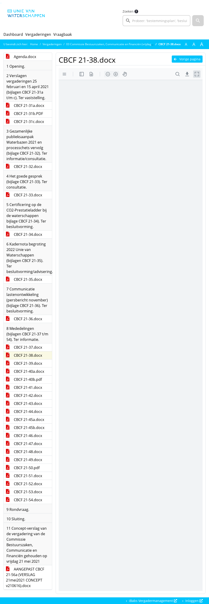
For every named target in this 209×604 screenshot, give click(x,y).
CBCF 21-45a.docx (25, 419)
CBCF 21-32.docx (24, 166)
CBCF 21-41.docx (24, 387)
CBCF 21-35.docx (24, 279)
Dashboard (13, 34)
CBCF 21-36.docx (24, 318)
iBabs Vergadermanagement (152, 600)
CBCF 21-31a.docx (25, 105)
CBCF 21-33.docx (24, 195)
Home (34, 44)
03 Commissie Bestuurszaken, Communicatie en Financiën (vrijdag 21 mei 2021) (117, 44)
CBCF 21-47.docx (24, 443)
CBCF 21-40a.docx (25, 371)
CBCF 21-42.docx (24, 395)
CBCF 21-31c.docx (25, 121)
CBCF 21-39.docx (24, 363)
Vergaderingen (38, 34)
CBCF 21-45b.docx (25, 427)
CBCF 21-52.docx (24, 483)
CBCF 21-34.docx (24, 234)
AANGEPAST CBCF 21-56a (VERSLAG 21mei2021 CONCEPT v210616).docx (25, 577)
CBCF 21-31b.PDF (24, 113)
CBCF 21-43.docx (24, 403)
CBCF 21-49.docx (24, 459)
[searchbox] (157, 20)
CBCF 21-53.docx (24, 491)
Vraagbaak (62, 34)
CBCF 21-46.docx (24, 435)
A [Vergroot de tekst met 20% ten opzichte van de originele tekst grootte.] (193, 44)
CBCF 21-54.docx (24, 499)
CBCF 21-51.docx (24, 475)
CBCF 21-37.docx (24, 347)
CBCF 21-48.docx (24, 451)
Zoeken (128, 11)
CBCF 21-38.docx (24, 355)
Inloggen (193, 600)
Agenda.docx (21, 56)
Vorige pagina (187, 59)
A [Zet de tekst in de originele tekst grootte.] (186, 44)
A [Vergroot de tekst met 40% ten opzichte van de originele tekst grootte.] (201, 44)
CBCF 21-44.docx (24, 411)
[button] (198, 20)
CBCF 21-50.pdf (23, 467)
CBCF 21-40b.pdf (24, 379)
